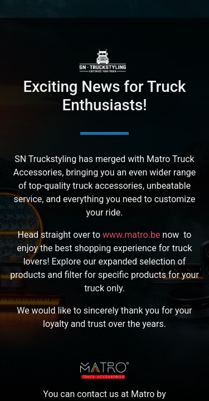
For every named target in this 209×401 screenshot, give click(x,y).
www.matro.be (131, 234)
